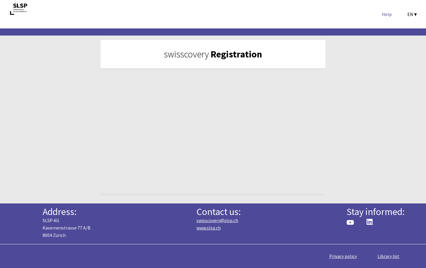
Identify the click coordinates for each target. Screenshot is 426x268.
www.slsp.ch (208, 228)
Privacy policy (343, 256)
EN (412, 14)
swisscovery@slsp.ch (217, 220)
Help (387, 14)
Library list (388, 256)
